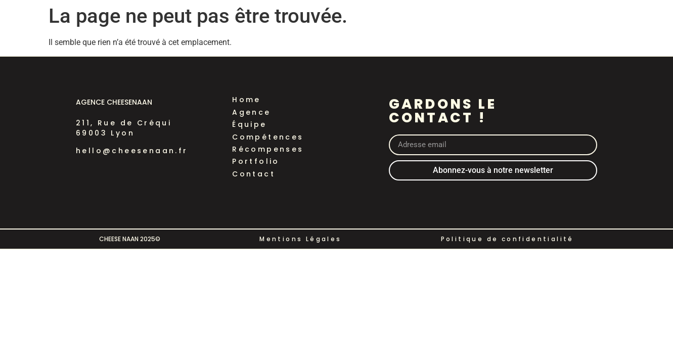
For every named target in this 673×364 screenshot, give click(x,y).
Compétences (267, 137)
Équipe (249, 124)
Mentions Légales (300, 239)
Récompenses (267, 149)
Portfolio (256, 161)
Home (246, 100)
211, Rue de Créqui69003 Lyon (123, 128)
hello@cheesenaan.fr (132, 151)
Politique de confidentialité (507, 239)
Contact (253, 174)
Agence (251, 112)
